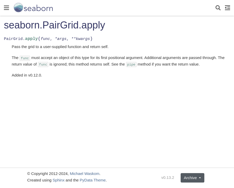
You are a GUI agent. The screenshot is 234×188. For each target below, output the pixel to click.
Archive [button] (191, 177)
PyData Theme (93, 180)
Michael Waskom (84, 173)
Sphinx (59, 180)
